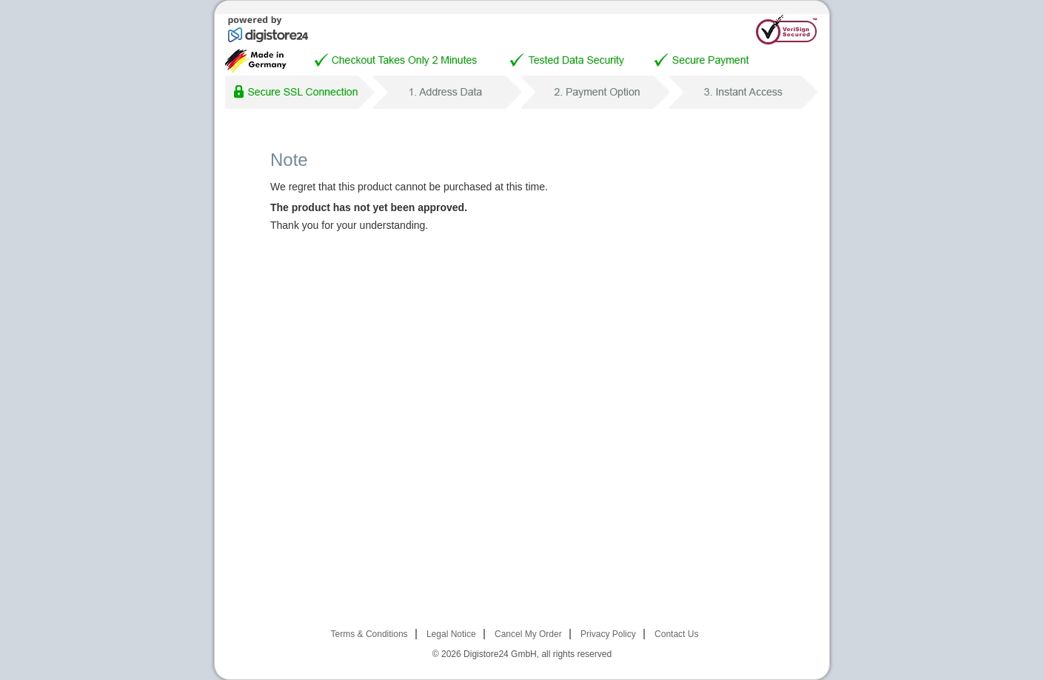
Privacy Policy (608, 634)
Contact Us (676, 634)
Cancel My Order (528, 634)
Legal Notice (451, 634)
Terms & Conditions (369, 634)
